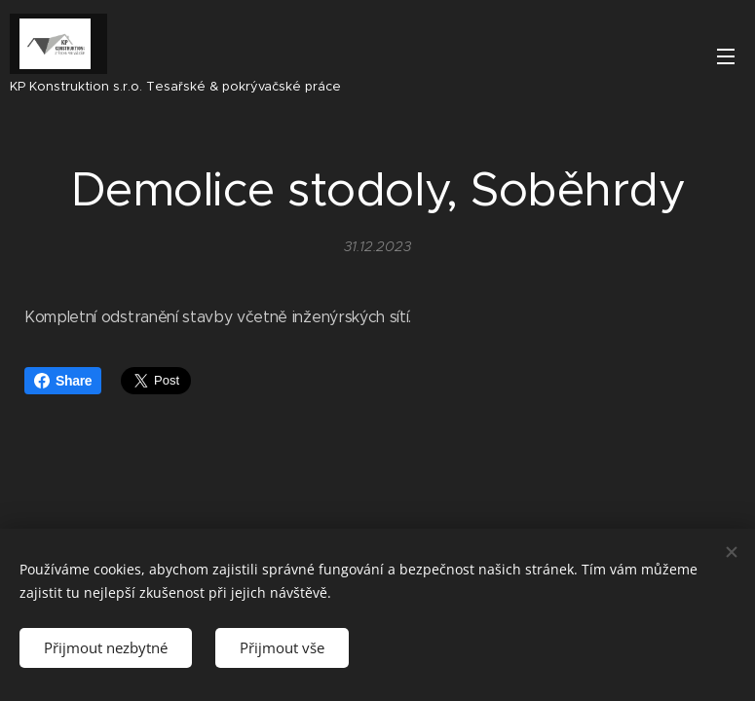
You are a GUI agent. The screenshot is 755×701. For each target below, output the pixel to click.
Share (63, 380)
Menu (726, 56)
